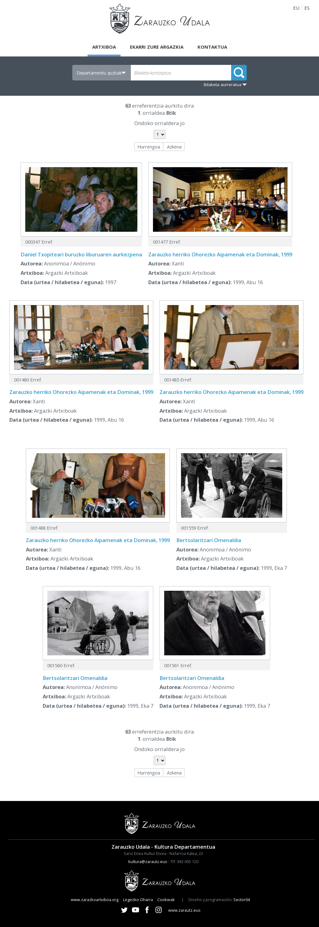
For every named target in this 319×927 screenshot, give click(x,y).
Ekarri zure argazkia (156, 47)
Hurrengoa (148, 146)
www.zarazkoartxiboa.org (94, 899)
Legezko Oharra (138, 899)
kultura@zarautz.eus (147, 861)
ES (307, 8)
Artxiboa (104, 47)
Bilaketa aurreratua (222, 84)
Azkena (174, 146)
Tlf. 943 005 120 (184, 861)
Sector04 (241, 899)
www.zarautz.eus (184, 910)
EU (296, 8)
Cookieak (166, 899)
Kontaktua (212, 47)
